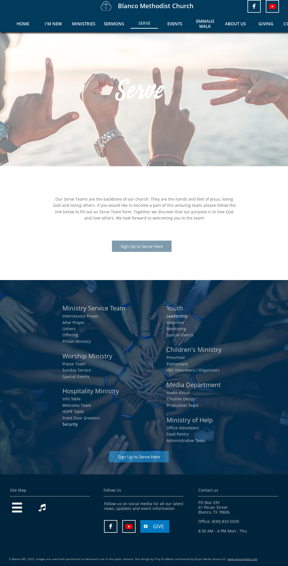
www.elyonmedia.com (242, 559)
